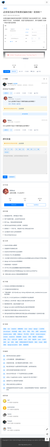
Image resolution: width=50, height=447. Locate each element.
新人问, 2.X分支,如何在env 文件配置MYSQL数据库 (19, 297)
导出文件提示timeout (10, 235)
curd (25, 339)
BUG (5, 8)
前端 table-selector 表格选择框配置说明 (16, 274)
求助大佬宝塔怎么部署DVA (14, 384)
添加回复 (17, 130)
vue (9, 329)
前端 (5, 329)
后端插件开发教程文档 (10, 248)
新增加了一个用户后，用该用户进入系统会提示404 (19, 228)
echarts (5, 336)
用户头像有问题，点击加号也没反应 (14, 219)
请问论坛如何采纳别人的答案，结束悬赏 (16, 225)
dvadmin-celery (8, 334)
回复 (13, 103)
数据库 (34, 336)
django (35, 329)
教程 (45, 342)
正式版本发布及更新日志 (11, 289)
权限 (14, 334)
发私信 (36, 204)
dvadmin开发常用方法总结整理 (13, 251)
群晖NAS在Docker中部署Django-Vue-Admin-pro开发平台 (20, 271)
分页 (29, 339)
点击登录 (21, 108)
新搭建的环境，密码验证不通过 (13, 215)
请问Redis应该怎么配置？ (13, 356)
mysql (40, 342)
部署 (37, 331)
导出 (33, 331)
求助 (29, 336)
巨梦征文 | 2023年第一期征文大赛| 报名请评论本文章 (19, 300)
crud (26, 329)
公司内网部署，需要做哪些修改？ (16, 359)
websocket (43, 331)
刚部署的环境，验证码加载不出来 (14, 304)
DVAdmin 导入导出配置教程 (12, 255)
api (8, 342)
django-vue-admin (12, 344)
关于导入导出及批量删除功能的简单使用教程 (17, 267)
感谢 (33, 71)
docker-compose (40, 334)
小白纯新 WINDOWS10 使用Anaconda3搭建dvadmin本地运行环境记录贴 (25, 258)
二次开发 (41, 329)
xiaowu (9, 414)
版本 (20, 344)
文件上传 (14, 339)
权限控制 (20, 329)
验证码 (34, 339)
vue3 (39, 339)
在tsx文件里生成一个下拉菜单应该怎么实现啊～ (20, 373)
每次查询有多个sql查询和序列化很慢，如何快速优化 (21, 366)
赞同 (6, 93)
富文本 (32, 334)
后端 (5, 339)
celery (30, 329)
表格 (5, 344)
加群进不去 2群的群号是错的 (14, 380)
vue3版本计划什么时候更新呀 (12, 232)
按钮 (20, 331)
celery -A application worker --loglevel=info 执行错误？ (22, 377)
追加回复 (25, 114)
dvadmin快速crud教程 (10, 245)
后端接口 (40, 336)
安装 (12, 342)
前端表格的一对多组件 (10, 264)
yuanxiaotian (11, 407)
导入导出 (26, 334)
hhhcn (12, 190)
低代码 (20, 339)
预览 (6, 152)
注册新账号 (12, 177)
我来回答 (14, 71)
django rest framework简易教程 (13, 261)
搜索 (16, 342)
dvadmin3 (12, 336)
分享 (21, 71)
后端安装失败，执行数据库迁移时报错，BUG (19, 363)
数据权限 (25, 344)
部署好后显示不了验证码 (26, 342)
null (8, 400)
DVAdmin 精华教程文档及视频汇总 (14, 286)
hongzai (9, 421)
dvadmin (14, 329)
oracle (44, 339)
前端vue (20, 334)
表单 (5, 342)
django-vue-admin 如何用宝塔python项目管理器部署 (19, 307)
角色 (36, 342)
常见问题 (14, 331)
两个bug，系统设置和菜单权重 (13, 222)
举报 (18, 103)
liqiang (9, 428)
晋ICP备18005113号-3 (24, 444)
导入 (9, 339)
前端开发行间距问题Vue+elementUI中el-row (17, 310)
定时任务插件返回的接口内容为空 (16, 370)
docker (25, 336)
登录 (5, 177)
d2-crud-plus (7, 331)
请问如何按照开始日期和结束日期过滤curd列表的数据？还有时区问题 (24, 313)
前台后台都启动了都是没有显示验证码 (16, 316)
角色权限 (18, 336)
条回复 (17, 93)
